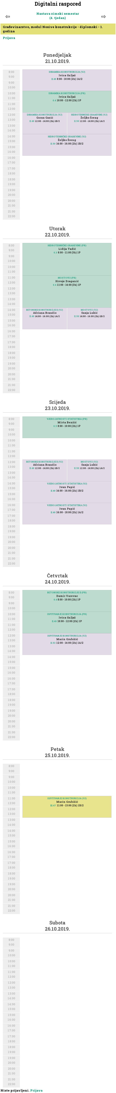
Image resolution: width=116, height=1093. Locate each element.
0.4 (54, 100)
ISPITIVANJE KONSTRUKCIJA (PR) (67, 614)
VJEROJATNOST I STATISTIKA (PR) (67, 419)
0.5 (55, 426)
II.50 (76, 121)
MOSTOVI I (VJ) (89, 310)
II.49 (54, 79)
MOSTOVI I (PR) (67, 277)
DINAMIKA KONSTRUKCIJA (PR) (67, 93)
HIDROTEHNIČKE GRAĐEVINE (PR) (67, 245)
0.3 (55, 252)
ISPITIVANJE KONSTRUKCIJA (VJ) (67, 635)
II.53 (53, 642)
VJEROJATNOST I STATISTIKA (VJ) (67, 483)
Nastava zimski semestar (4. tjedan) (57, 15)
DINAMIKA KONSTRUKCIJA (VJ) (67, 71)
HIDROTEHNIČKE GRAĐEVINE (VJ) (89, 114)
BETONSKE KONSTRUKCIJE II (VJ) (44, 310)
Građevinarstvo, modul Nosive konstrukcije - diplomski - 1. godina (53, 29)
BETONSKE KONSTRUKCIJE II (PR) (67, 592)
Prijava (9, 38)
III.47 (53, 805)
